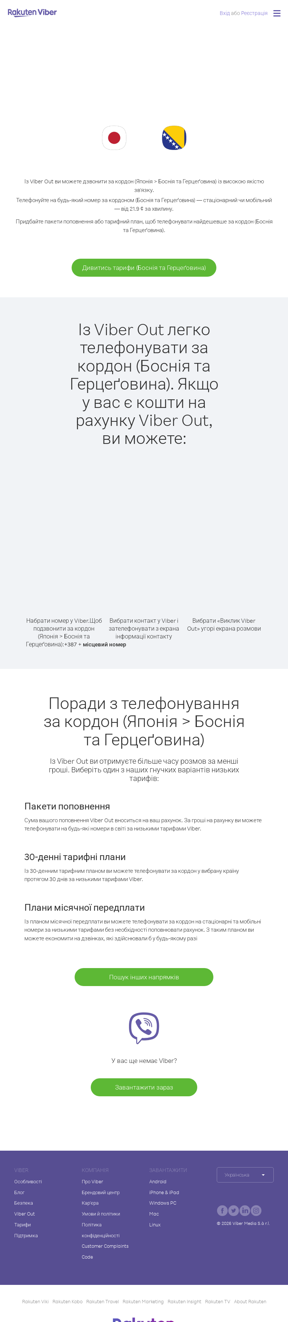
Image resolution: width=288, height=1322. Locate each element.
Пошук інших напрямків (144, 977)
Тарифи (22, 1225)
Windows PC (162, 1203)
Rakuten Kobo (67, 1301)
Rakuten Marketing (143, 1301)
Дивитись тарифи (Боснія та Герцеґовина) (144, 267)
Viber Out (24, 1214)
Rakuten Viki (35, 1301)
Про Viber (92, 1181)
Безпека (23, 1203)
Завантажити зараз (144, 1087)
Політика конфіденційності (101, 1230)
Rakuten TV (217, 1301)
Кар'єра (90, 1203)
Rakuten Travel (102, 1301)
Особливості (28, 1181)
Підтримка (26, 1235)
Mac (154, 1214)
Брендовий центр (101, 1192)
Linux (154, 1225)
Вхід (225, 13)
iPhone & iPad (164, 1192)
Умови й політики (101, 1214)
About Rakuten (250, 1301)
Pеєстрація (254, 13)
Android (157, 1181)
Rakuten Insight (184, 1301)
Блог (19, 1192)
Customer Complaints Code (105, 1251)
